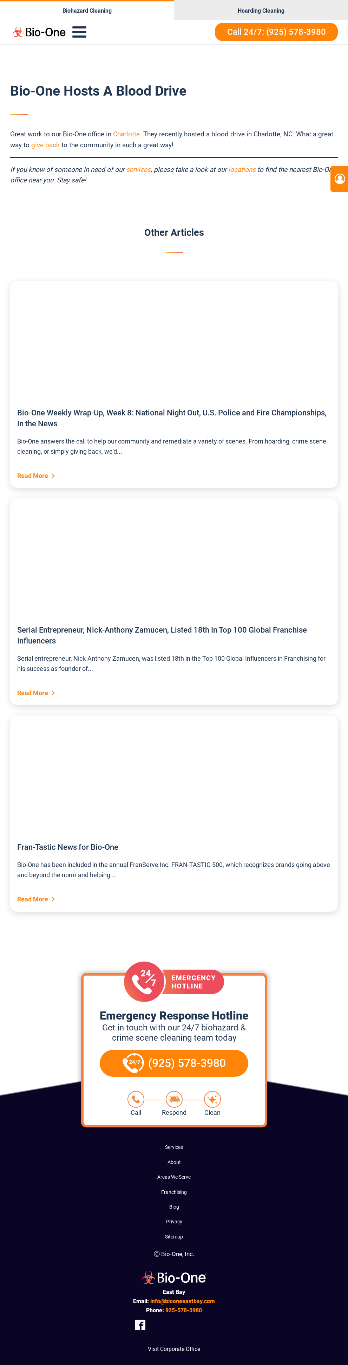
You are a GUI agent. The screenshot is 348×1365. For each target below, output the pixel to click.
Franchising (174, 1192)
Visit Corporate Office (174, 1349)
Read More (32, 475)
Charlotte (126, 134)
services (138, 170)
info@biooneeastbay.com (182, 1301)
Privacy (174, 1221)
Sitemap (174, 1237)
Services (174, 1147)
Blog (174, 1207)
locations (242, 170)
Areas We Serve (174, 1177)
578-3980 (183, 1310)
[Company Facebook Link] (140, 1325)
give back (45, 145)
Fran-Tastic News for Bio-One (67, 847)
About (174, 1162)
